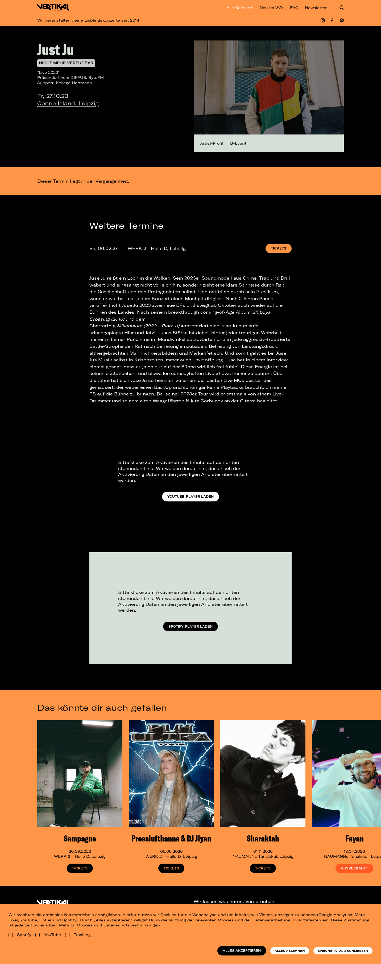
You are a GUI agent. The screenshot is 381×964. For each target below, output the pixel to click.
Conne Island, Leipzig (68, 103)
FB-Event (236, 143)
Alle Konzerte (239, 7)
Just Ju (55, 49)
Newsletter (316, 7)
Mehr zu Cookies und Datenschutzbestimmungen (109, 925)
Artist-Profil (211, 143)
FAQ (294, 7)
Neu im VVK (272, 7)
